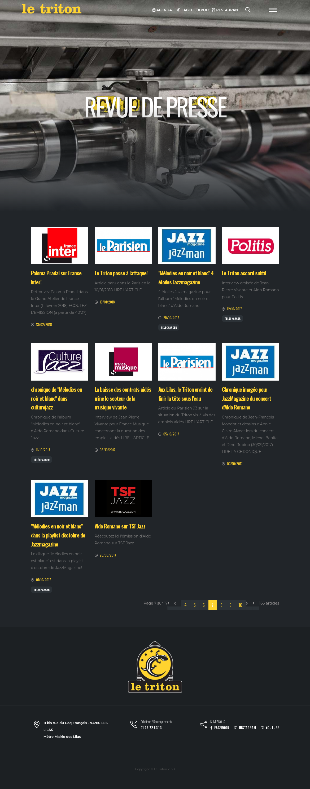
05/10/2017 (171, 434)
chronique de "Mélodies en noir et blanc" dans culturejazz (56, 398)
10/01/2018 (107, 302)
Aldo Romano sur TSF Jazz (120, 526)
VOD (202, 9)
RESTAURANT (226, 9)
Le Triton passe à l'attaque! (121, 273)
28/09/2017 (108, 555)
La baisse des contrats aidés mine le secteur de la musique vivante (123, 398)
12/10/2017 (234, 308)
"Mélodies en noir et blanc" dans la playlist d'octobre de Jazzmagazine (58, 535)
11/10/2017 (43, 449)
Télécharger (169, 327)
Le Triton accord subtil (244, 273)
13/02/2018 (44, 324)
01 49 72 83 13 (151, 727)
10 (240, 605)
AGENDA (162, 9)
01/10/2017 (43, 579)
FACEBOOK (219, 727)
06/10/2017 (107, 449)
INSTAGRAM (245, 727)
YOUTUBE (270, 727)
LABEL (185, 9)
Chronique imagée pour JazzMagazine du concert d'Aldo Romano (246, 398)
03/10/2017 (235, 463)
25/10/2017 (171, 317)
